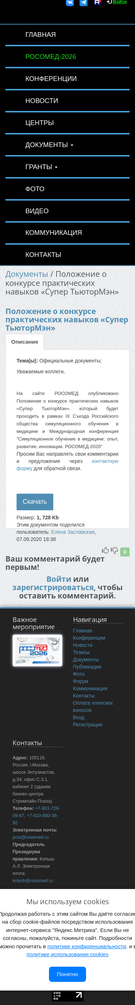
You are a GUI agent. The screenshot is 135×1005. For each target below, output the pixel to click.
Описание (24, 342)
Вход (79, 717)
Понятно (67, 974)
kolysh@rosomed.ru (33, 880)
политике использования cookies (67, 954)
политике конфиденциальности (87, 946)
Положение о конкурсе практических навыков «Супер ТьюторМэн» (66, 319)
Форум (81, 681)
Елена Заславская (72, 532)
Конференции (51, 78)
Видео (37, 211)
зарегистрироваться (53, 587)
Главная (40, 34)
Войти (58, 579)
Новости (41, 100)
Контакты (43, 254)
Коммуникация (53, 232)
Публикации (87, 667)
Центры (39, 122)
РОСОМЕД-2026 (50, 56)
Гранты (41, 167)
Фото (34, 189)
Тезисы (81, 652)
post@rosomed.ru (31, 837)
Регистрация (88, 724)
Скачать (35, 501)
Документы (49, 145)
